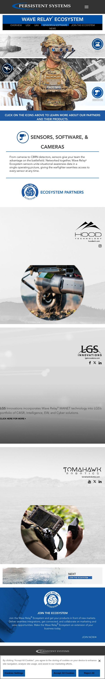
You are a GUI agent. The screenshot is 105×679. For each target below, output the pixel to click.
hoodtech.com (94, 241)
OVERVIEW (16, 25)
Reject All (89, 674)
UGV (28, 25)
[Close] (99, 662)
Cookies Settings (14, 674)
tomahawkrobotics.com (91, 477)
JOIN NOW (89, 637)
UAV (36, 25)
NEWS (52, 28)
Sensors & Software (55, 25)
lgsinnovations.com (92, 358)
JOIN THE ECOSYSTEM (83, 25)
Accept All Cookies (64, 674)
